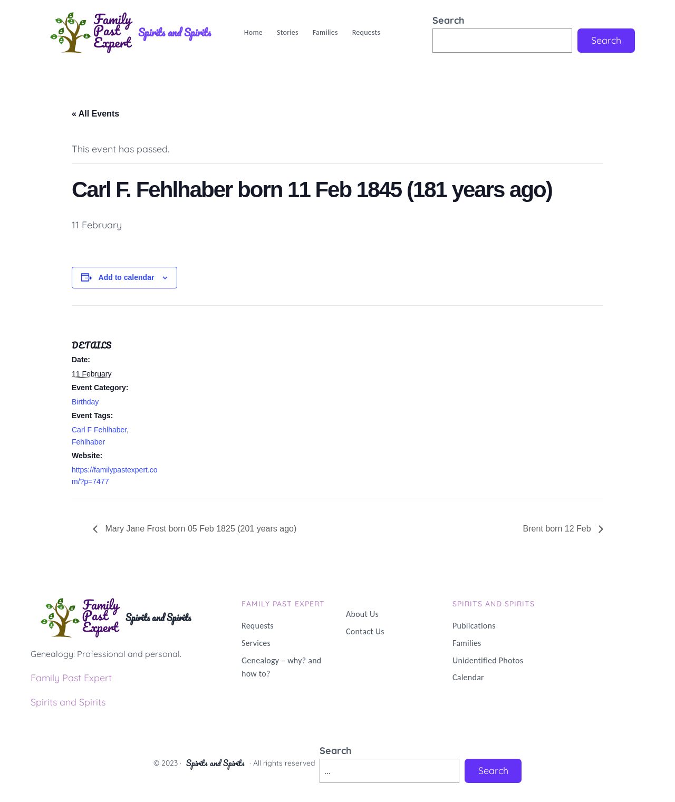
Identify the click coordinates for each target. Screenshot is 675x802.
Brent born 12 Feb (558, 528)
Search (448, 20)
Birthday (85, 402)
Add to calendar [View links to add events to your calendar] (127, 277)
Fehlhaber (88, 442)
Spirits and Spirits (174, 32)
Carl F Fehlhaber (99, 430)
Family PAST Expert (283, 603)
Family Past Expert (71, 678)
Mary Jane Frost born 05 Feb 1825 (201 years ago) (199, 528)
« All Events (95, 113)
